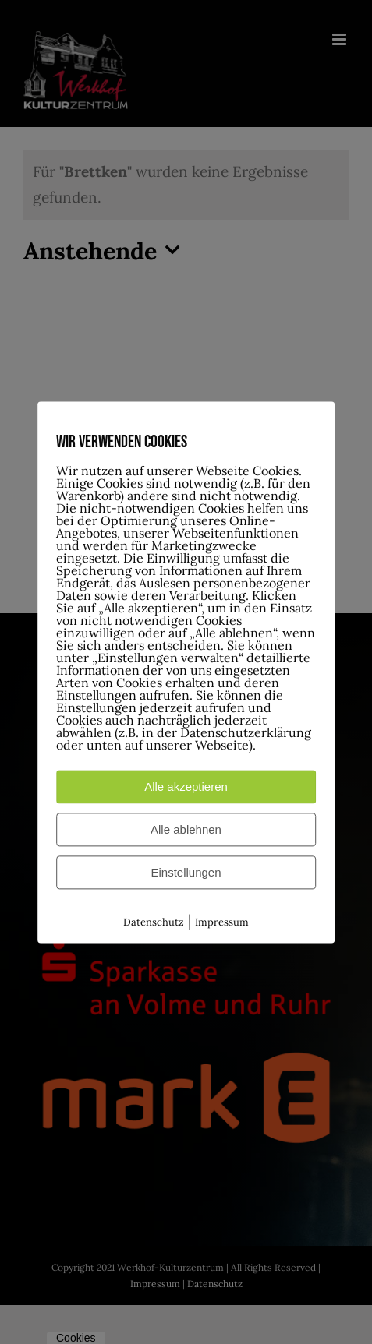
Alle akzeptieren (186, 786)
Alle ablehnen (186, 829)
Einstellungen (186, 872)
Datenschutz (153, 922)
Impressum (222, 922)
